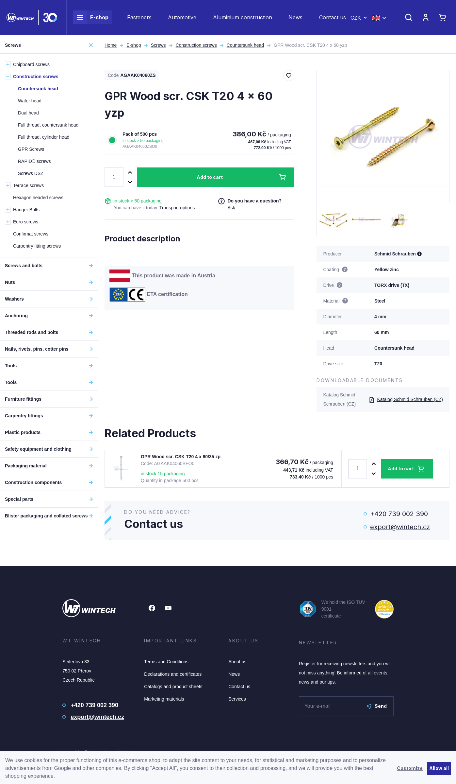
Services (237, 699)
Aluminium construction (242, 18)
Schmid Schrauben (395, 253)
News (295, 18)
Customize (410, 768)
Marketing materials (164, 699)
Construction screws (196, 45)
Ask (231, 207)
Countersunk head (245, 45)
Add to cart (210, 177)
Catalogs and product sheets (173, 686)
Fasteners (139, 18)
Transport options (177, 207)
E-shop (90, 18)
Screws (158, 45)
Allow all (439, 768)
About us (237, 661)
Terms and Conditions (166, 661)
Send (377, 706)
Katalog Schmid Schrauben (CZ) (406, 399)
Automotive (182, 18)
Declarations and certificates (173, 674)
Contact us (332, 18)
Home (111, 45)
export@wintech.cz (400, 527)
